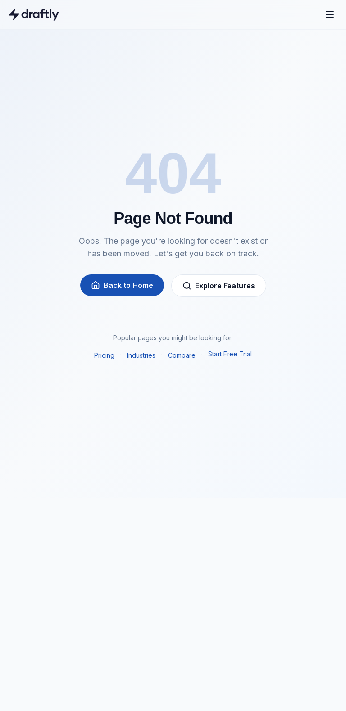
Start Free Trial (230, 354)
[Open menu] (330, 14)
